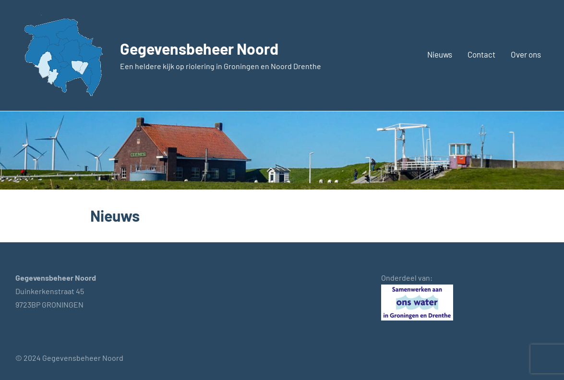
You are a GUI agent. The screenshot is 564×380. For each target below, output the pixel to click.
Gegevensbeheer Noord (199, 48)
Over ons (526, 54)
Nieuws (439, 54)
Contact (481, 54)
